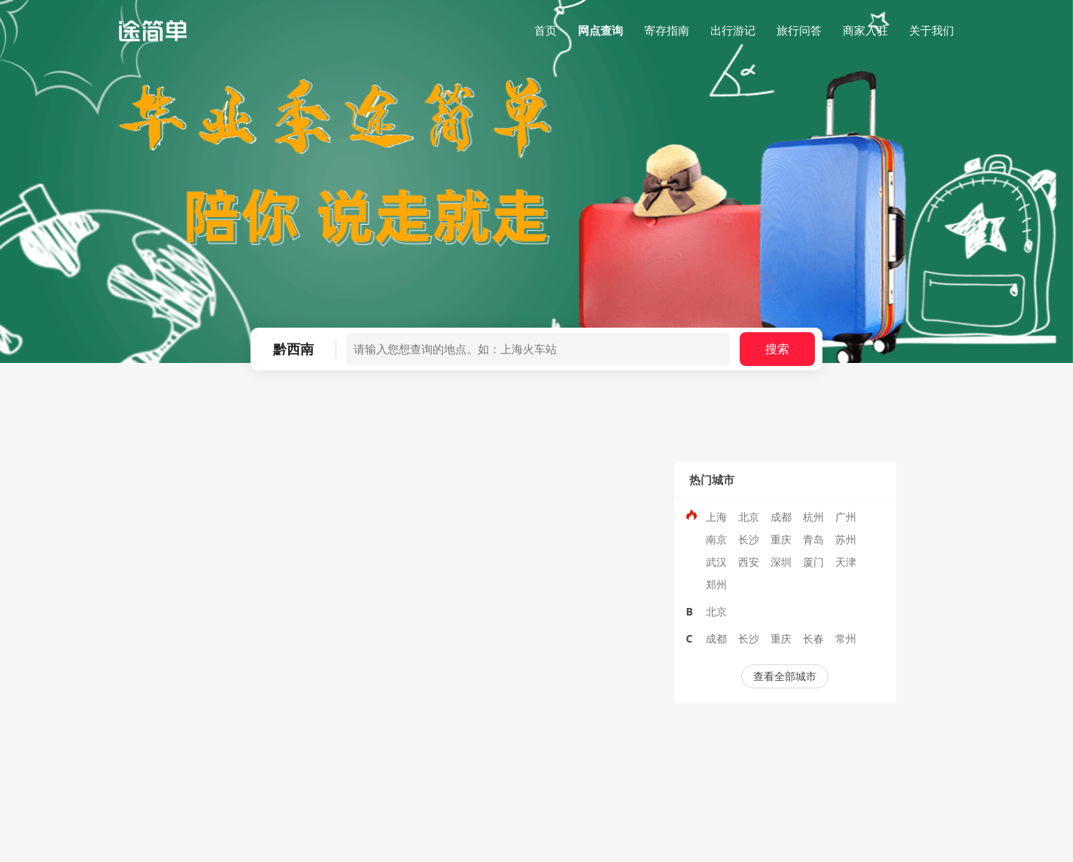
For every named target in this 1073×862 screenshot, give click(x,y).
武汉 (716, 562)
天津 (845, 562)
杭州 (813, 517)
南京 (716, 539)
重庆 (781, 539)
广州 (845, 517)
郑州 (716, 584)
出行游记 (732, 30)
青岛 (813, 539)
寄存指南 (666, 30)
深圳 (781, 562)
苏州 (845, 539)
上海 (716, 517)
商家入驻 (865, 30)
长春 (813, 638)
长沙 (748, 539)
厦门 (813, 562)
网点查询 (600, 30)
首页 (545, 30)
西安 (748, 562)
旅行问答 (799, 30)
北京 (748, 517)
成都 (781, 517)
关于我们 (931, 30)
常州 (845, 638)
